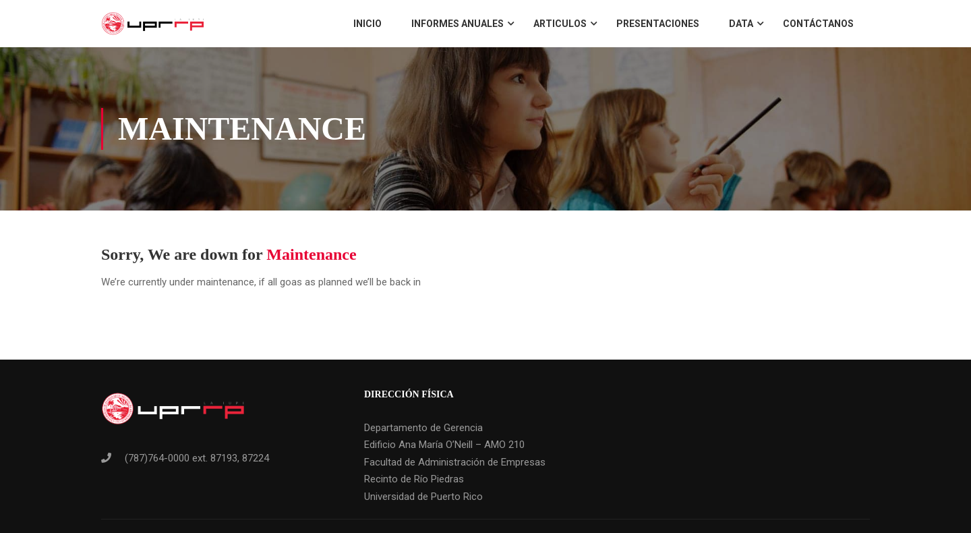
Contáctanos (818, 23)
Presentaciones (657, 23)
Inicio (367, 23)
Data (741, 23)
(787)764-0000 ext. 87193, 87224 (197, 458)
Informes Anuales (457, 23)
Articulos (560, 23)
